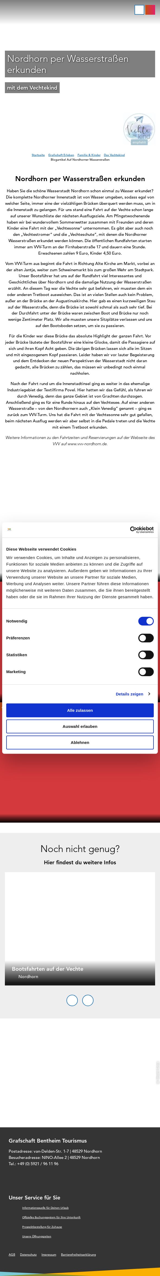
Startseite (38, 155)
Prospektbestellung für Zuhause (42, 1227)
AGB (12, 1254)
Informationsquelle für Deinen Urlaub (45, 1208)
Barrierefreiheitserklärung (78, 1254)
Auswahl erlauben (80, 726)
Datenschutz (28, 1254)
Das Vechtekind (114, 155)
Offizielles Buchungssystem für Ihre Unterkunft (51, 1217)
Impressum (48, 1254)
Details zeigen (129, 694)
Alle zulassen (80, 710)
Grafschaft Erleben (61, 155)
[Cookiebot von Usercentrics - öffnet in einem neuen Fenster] (130, 529)
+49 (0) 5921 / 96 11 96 (37, 1163)
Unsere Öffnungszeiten (36, 1236)
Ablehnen (80, 742)
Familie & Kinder (89, 155)
